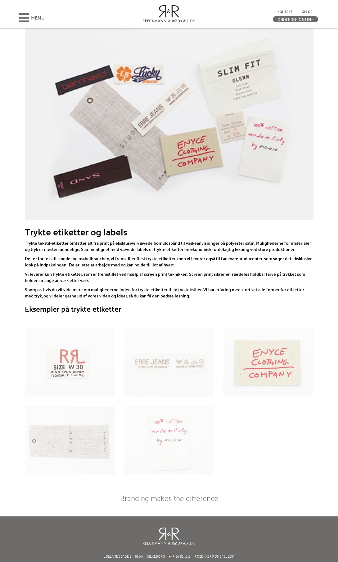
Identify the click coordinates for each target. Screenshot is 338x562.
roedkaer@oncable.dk (214, 556)
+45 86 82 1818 (180, 556)
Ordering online (295, 19)
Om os (307, 11)
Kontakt (284, 11)
